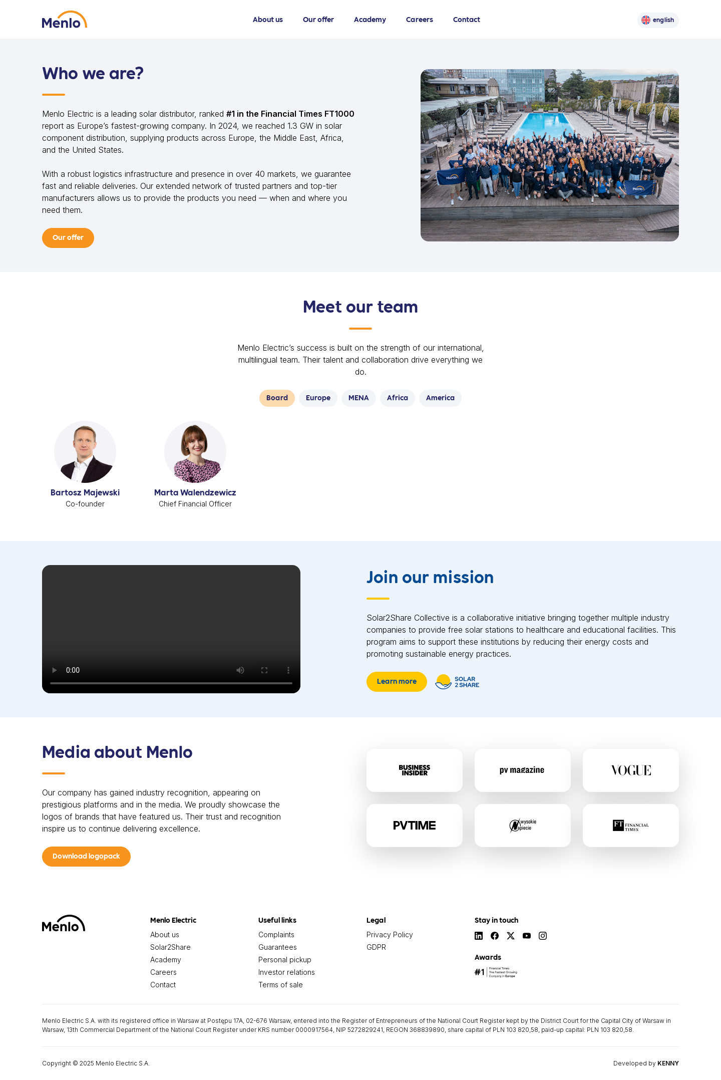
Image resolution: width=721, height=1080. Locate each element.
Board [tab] (277, 397)
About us (268, 19)
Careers (419, 19)
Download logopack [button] (86, 856)
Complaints (276, 934)
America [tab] (440, 397)
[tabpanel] (360, 469)
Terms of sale (280, 984)
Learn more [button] (397, 681)
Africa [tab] (397, 397)
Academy (370, 19)
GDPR (376, 947)
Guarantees (277, 947)
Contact (466, 19)
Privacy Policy (390, 934)
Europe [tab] (318, 397)
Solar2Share (170, 947)
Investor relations (286, 972)
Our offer (318, 19)
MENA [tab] (358, 397)
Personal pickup (284, 959)
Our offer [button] (68, 237)
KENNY (668, 1063)
